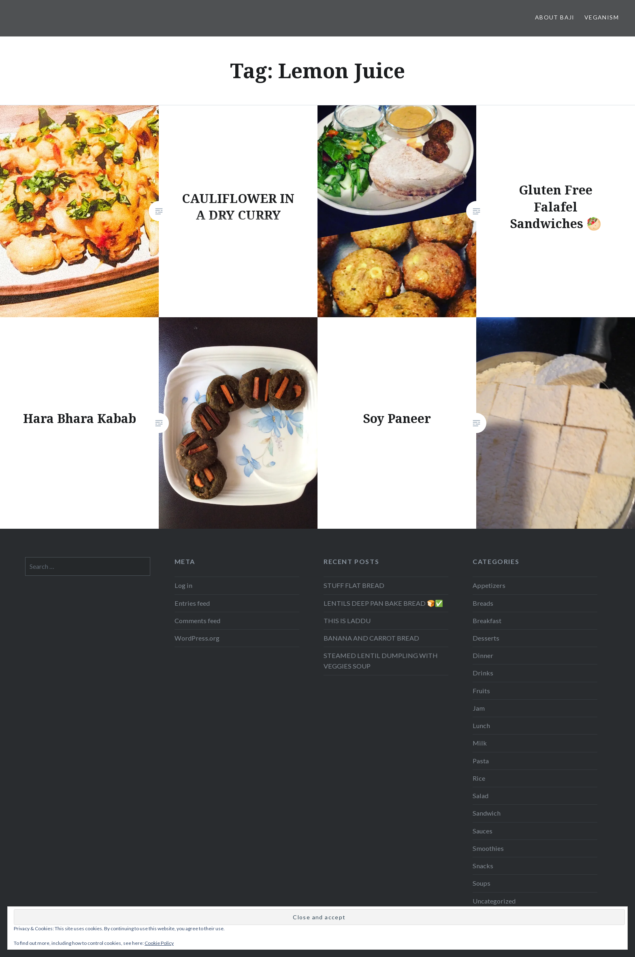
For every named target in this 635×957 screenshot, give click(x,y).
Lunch (481, 725)
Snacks (483, 865)
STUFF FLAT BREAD (354, 585)
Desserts (486, 638)
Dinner (483, 655)
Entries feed (192, 603)
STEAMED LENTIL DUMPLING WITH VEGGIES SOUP (381, 661)
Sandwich (487, 813)
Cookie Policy (159, 943)
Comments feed (197, 620)
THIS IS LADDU (347, 620)
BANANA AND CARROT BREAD (371, 638)
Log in (183, 585)
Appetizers (489, 585)
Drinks (483, 673)
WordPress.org (197, 638)
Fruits (481, 690)
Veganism (601, 17)
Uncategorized (494, 901)
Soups (481, 883)
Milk (480, 743)
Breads (483, 603)
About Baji (555, 17)
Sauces (482, 831)
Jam (479, 708)
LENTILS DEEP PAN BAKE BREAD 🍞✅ (383, 603)
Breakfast (487, 620)
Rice (479, 778)
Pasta (481, 761)
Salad (480, 795)
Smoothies (488, 848)
